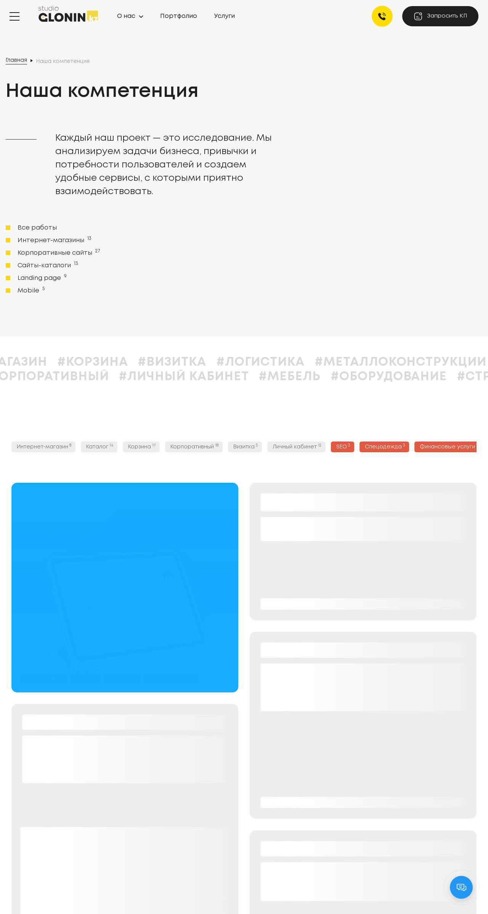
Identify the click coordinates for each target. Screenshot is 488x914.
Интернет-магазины (54, 239)
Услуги (224, 16)
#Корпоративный (67, 376)
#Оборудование (411, 376)
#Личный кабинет (206, 376)
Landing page (41, 277)
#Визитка (194, 362)
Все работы (37, 228)
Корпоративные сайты (58, 252)
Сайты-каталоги (47, 265)
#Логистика (282, 362)
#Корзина (114, 362)
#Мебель (312, 376)
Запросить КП (440, 16)
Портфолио (178, 16)
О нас (126, 16)
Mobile (30, 290)
